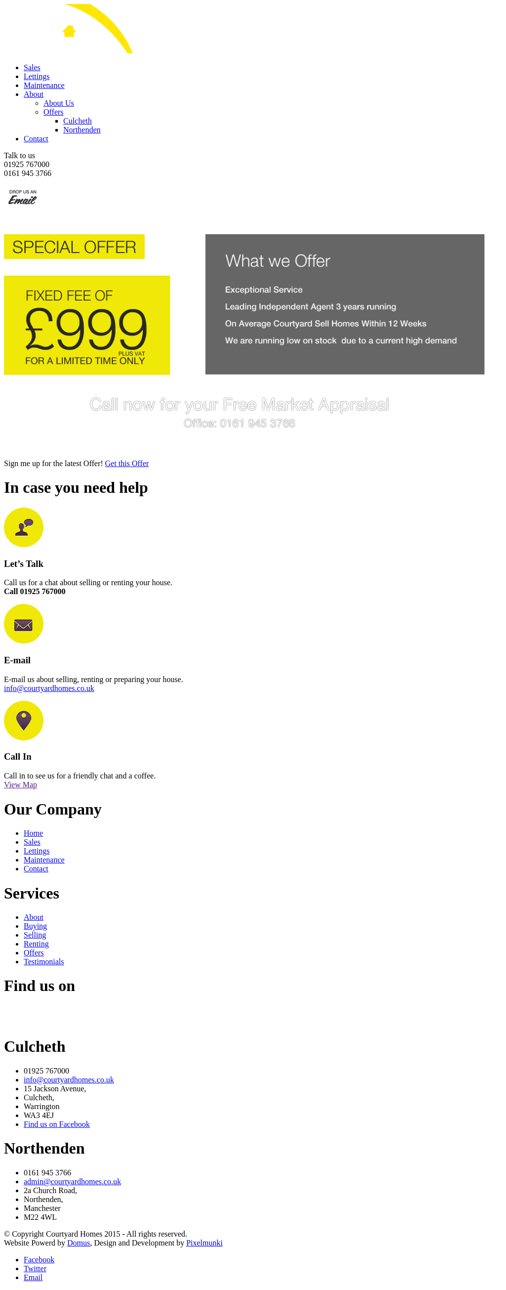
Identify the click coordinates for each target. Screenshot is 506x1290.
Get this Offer (127, 463)
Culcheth (77, 121)
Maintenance (44, 85)
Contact (36, 138)
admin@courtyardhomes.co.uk (72, 1181)
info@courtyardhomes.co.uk (49, 688)
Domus (78, 1243)
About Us (58, 103)
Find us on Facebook (57, 1124)
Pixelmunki (204, 1243)
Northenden (82, 130)
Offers (53, 112)
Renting (36, 944)
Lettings (36, 76)
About (33, 94)
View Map (20, 784)
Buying (35, 926)
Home (33, 833)
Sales (32, 67)
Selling (35, 935)
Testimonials (44, 961)
